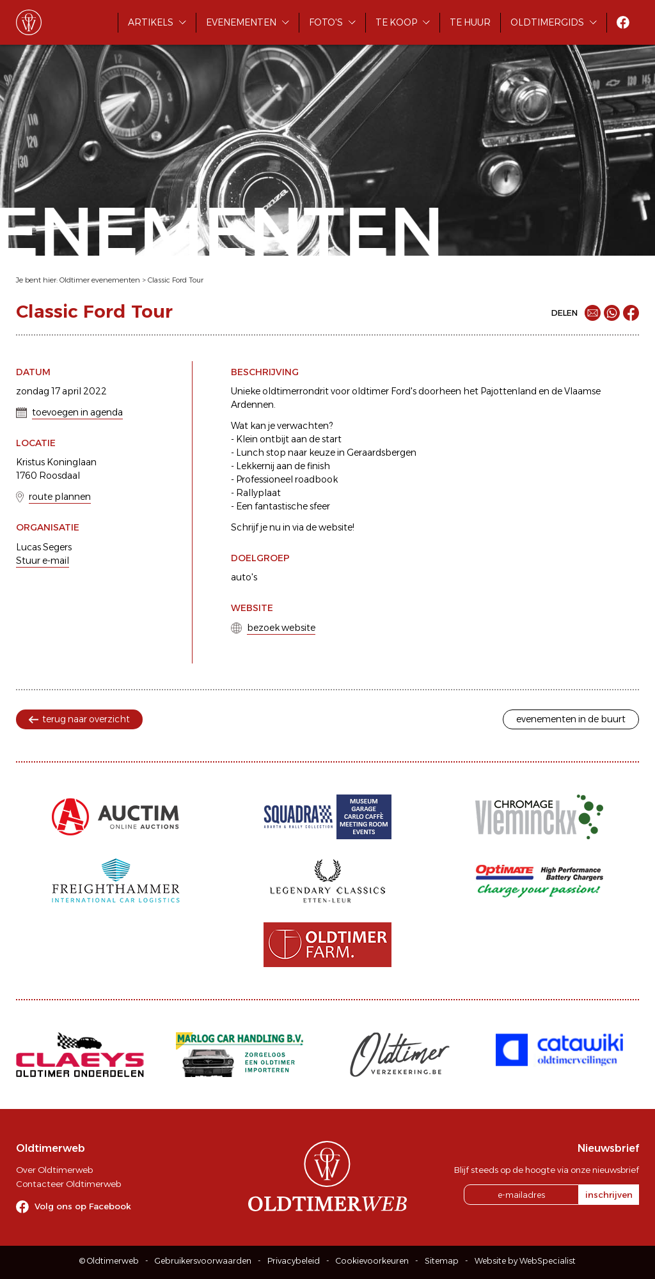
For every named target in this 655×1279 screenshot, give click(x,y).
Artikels (150, 22)
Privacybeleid (293, 1261)
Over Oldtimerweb (54, 1170)
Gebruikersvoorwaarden (203, 1261)
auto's (244, 577)
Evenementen (241, 22)
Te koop (396, 22)
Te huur (470, 22)
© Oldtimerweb (109, 1261)
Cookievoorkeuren (372, 1261)
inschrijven (609, 1195)
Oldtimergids (547, 22)
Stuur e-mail (42, 560)
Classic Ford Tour (175, 279)
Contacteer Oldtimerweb (68, 1184)
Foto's (326, 22)
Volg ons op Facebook (83, 1206)
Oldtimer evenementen (99, 279)
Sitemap (442, 1261)
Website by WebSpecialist (525, 1261)
